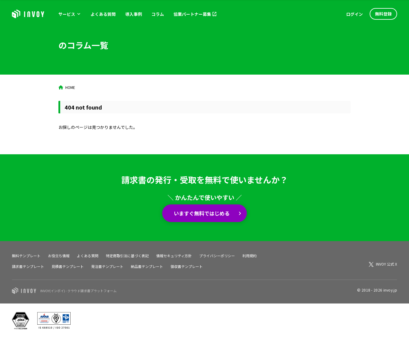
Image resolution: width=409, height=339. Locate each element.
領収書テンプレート (187, 266)
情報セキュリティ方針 (174, 255)
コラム (157, 14)
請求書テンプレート (28, 266)
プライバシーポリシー (217, 255)
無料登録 (383, 14)
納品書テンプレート (147, 266)
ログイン (354, 14)
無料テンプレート (26, 255)
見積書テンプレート (68, 266)
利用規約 (249, 255)
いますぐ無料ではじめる (202, 213)
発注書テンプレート (107, 266)
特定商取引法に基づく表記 (127, 255)
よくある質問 (103, 14)
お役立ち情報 (58, 255)
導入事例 (133, 14)
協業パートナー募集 (192, 14)
